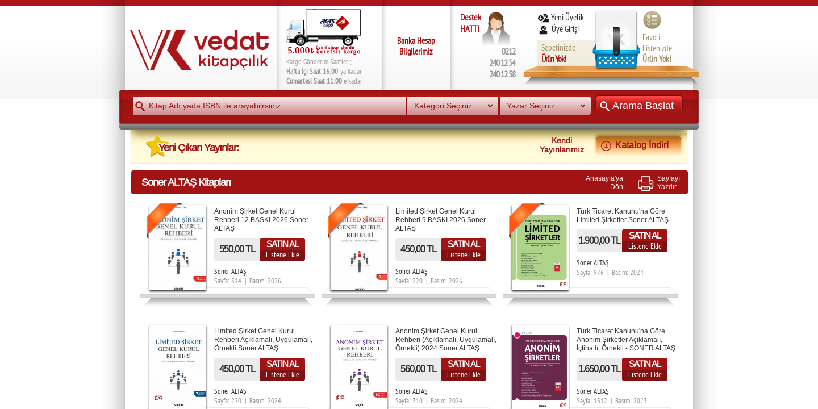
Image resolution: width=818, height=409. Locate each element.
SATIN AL (282, 244)
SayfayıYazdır (668, 182)
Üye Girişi (559, 28)
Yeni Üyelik (560, 17)
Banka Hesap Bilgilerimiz (416, 46)
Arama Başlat (639, 105)
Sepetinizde (558, 53)
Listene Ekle (282, 254)
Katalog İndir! (638, 145)
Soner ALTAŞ (230, 271)
